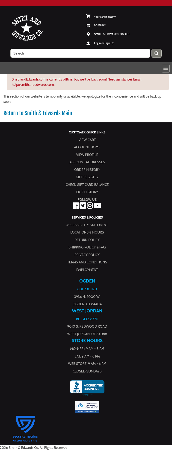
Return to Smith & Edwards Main (37, 113)
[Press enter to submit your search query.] (156, 53)
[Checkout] (96, 24)
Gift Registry (87, 177)
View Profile (87, 155)
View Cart (87, 140)
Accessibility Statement (87, 225)
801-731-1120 (87, 289)
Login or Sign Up (104, 43)
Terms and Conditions (87, 262)
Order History (87, 170)
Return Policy (87, 240)
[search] (80, 53)
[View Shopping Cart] (101, 16)
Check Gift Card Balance (87, 185)
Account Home (87, 147)
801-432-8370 (87, 319)
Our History (87, 192)
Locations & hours (87, 232)
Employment (87, 270)
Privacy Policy (87, 255)
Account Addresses (87, 162)
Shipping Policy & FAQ (87, 247)
